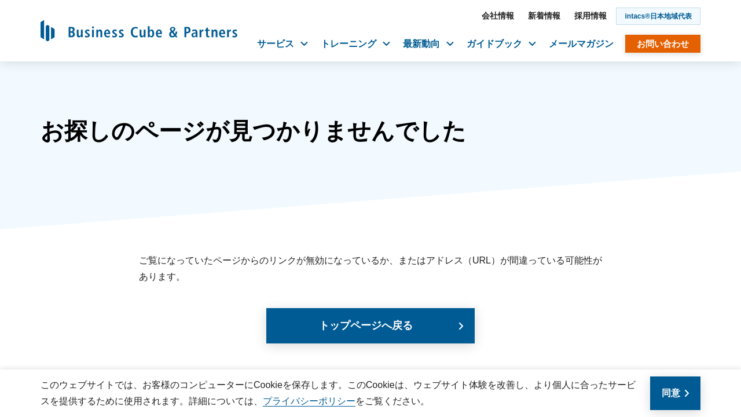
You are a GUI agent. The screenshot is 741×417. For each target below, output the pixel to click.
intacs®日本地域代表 (658, 16)
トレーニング (355, 44)
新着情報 (544, 15)
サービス (282, 44)
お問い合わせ (663, 44)
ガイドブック (501, 44)
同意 (671, 393)
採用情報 (590, 15)
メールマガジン (581, 44)
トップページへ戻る (366, 325)
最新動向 (428, 44)
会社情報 (498, 15)
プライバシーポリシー (309, 401)
